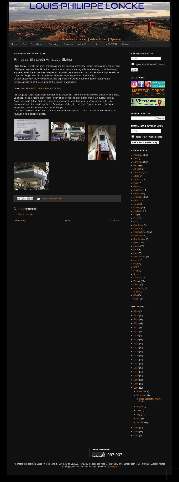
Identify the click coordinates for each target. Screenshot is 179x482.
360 (135, 158)
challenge (137, 190)
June (138, 410)
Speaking (53, 44)
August (140, 406)
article (136, 176)
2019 (136, 339)
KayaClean (138, 225)
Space (136, 274)
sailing (136, 260)
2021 (136, 331)
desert (136, 200)
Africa (136, 165)
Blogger (113, 466)
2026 (136, 311)
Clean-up (137, 193)
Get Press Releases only (144, 142)
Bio (24, 44)
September (141, 395)
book (135, 183)
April (138, 418)
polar (60, 198)
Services (68, 44)
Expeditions (37, 44)
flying (135, 218)
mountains (138, 235)
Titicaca (136, 281)
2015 (136, 355)
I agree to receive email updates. (148, 64)
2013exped (138, 155)
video (135, 299)
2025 (136, 315)
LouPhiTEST (110, 44)
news (135, 243)
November (141, 391)
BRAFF (136, 186)
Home (14, 44)
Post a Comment (25, 214)
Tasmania (137, 277)
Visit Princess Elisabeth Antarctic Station (41, 88)
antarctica (53, 198)
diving (136, 204)
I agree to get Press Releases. (147, 137)
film (135, 214)
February (140, 422)
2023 (136, 323)
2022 (136, 327)
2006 (136, 427)
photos (136, 246)
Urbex (136, 292)
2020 (136, 335)
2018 (136, 343)
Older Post (115, 220)
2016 (136, 351)
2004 (136, 435)
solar (135, 271)
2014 (136, 359)
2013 (136, 363)
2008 (136, 384)
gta (134, 221)
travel (135, 284)
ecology (136, 207)
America (137, 169)
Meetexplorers (139, 232)
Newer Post (20, 220)
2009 (136, 380)
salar (135, 264)
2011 (136, 372)
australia (137, 179)
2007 (136, 388)
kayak (136, 228)
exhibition (137, 211)
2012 (136, 368)
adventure (138, 162)
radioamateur (139, 256)
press (135, 253)
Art (97, 44)
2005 (136, 431)
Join (134, 69)
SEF (135, 267)
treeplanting (138, 288)
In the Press (84, 44)
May (138, 414)
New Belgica (139, 239)
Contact (126, 44)
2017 (136, 347)
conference (138, 197)
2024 (136, 319)
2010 (136, 375)
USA (135, 295)
